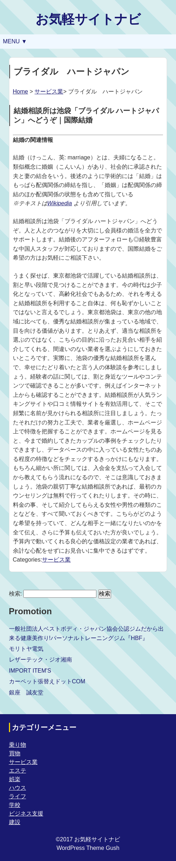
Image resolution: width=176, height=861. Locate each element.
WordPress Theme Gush (88, 848)
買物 (14, 753)
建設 (14, 822)
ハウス (17, 788)
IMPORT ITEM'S (30, 671)
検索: (15, 594)
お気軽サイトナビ (88, 19)
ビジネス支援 (26, 814)
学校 (14, 805)
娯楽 (14, 779)
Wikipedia (59, 203)
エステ (17, 771)
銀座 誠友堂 (26, 692)
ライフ (17, 796)
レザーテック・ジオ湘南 (40, 659)
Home (20, 91)
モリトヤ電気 (26, 649)
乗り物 (17, 745)
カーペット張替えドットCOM (47, 681)
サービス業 (48, 91)
